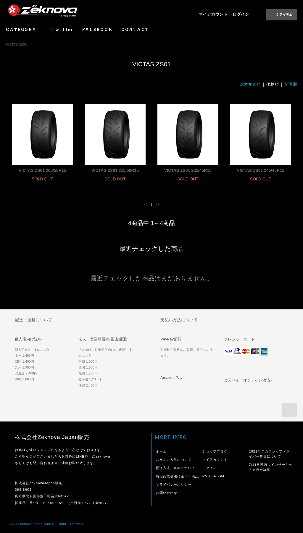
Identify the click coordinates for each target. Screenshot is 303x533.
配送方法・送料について (175, 468)
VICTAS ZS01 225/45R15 (188, 170)
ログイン (241, 14)
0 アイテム (280, 14)
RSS (206, 476)
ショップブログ (215, 451)
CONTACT (135, 29)
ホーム (161, 451)
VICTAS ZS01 (16, 44)
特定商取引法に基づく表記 (177, 476)
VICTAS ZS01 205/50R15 (42, 170)
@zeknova (101, 456)
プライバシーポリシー (174, 484)
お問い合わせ (167, 493)
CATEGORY (24, 29)
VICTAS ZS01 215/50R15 (115, 170)
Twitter (62, 29)
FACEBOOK (97, 29)
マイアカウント (213, 14)
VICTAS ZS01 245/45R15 (260, 170)
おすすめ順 (250, 84)
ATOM (219, 476)
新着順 (291, 84)
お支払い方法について (174, 459)
